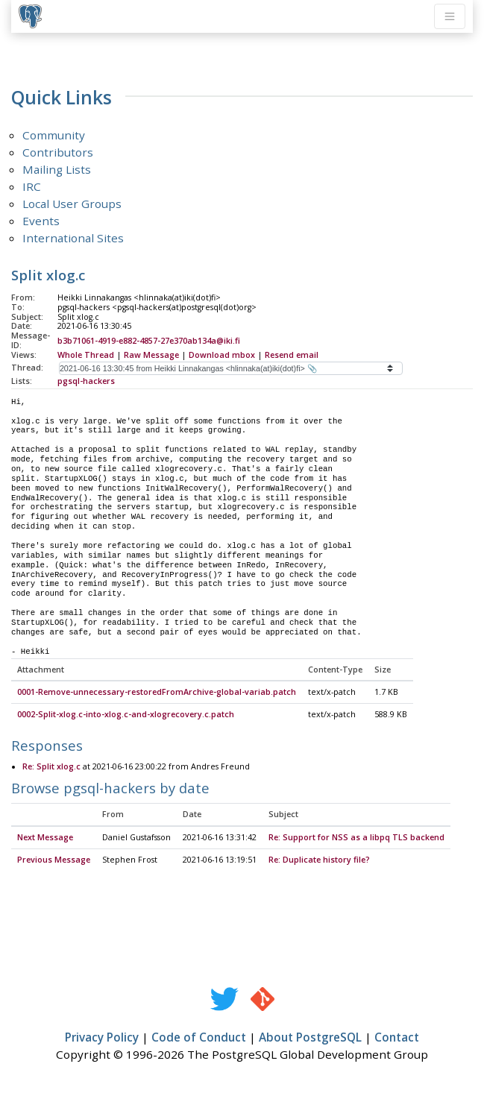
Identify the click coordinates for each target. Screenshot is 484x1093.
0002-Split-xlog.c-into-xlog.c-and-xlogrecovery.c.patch (125, 715)
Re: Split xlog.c (51, 767)
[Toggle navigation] (449, 16)
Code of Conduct (198, 1037)
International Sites (73, 237)
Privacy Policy (102, 1037)
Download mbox (222, 355)
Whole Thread (85, 355)
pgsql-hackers (86, 381)
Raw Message (151, 355)
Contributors (57, 152)
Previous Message (53, 860)
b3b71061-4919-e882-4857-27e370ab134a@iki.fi (148, 341)
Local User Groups (72, 203)
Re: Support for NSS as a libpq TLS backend (356, 838)
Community (53, 134)
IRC (31, 186)
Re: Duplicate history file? (319, 860)
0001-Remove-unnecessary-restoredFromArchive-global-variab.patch (156, 692)
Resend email (291, 355)
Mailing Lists (56, 169)
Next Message (45, 838)
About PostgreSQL (310, 1037)
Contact (396, 1037)
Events (41, 220)
